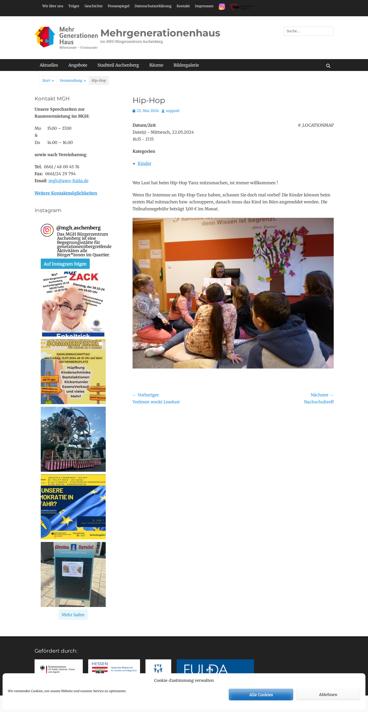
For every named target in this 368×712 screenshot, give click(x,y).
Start (48, 81)
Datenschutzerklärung (153, 6)
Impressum (204, 6)
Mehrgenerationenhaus (160, 33)
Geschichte (94, 6)
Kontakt (183, 6)
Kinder (144, 163)
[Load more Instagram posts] (73, 615)
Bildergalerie (186, 65)
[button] (73, 304)
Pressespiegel (118, 6)
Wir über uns (52, 6)
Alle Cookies (261, 694)
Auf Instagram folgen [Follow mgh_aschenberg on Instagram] (65, 263)
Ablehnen (328, 694)
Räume (156, 65)
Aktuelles (49, 65)
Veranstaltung (73, 81)
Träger (73, 6)
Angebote (77, 65)
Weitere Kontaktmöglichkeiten (66, 193)
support (172, 110)
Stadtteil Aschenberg (118, 65)
